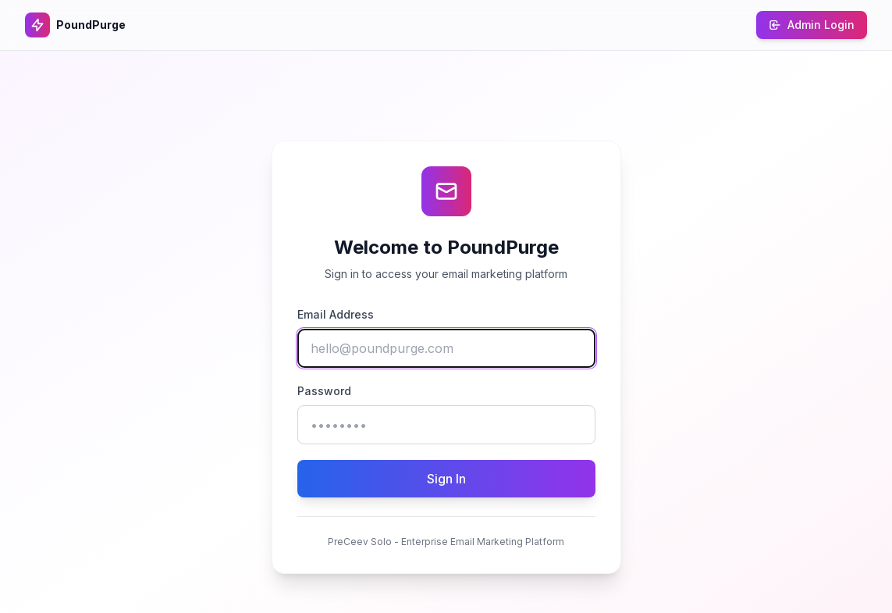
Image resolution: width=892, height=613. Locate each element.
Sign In (446, 478)
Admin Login (812, 24)
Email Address (335, 314)
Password (324, 390)
